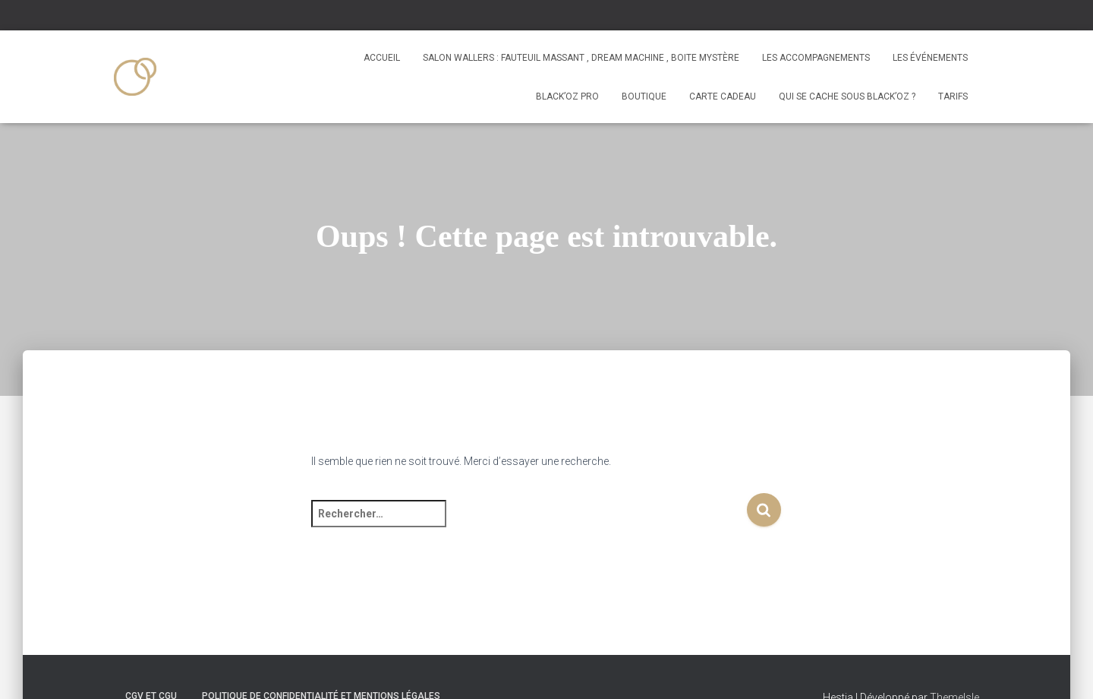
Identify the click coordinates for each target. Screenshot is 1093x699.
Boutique (644, 96)
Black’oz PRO (567, 96)
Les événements (930, 57)
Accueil (382, 57)
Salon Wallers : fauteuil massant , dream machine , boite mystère (581, 57)
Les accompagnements (816, 57)
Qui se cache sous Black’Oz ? (847, 96)
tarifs (953, 96)
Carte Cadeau (722, 96)
